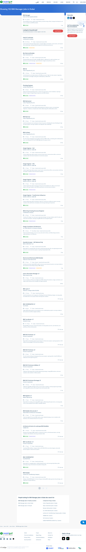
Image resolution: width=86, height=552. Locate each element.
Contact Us (50, 535)
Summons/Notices (40, 537)
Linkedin (68, 18)
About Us (50, 533)
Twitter (74, 18)
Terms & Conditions (28, 535)
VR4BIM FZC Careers (47, 515)
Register (68, 2)
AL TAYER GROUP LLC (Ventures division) (32, 228)
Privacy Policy (27, 537)
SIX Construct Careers (48, 518)
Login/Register (58, 31)
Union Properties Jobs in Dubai (50, 503)
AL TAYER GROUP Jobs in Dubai (50, 510)
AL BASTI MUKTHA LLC (28, 87)
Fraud (37, 533)
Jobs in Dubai (12, 526)
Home (1, 526)
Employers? (83, 2)
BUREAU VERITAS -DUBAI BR (29, 149)
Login (61, 2)
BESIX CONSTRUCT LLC (28, 244)
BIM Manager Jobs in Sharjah (25, 505)
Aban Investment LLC (28, 54)
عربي (37, 2)
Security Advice (27, 539)
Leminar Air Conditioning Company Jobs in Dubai (54, 513)
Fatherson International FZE (29, 259)
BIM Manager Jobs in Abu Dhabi (25, 503)
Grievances (38, 539)
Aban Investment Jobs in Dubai (50, 505)
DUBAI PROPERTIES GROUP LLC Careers (52, 520)
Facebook (71, 18)
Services (49, 2)
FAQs (49, 539)
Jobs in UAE (6, 526)
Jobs (43, 2)
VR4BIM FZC (26, 427)
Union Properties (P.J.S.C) (29, 70)
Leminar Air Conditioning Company (31, 474)
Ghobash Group (26, 321)
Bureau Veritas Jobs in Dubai (49, 508)
